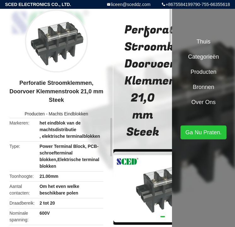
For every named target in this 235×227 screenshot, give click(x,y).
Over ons (203, 102)
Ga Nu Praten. (203, 132)
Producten (35, 113)
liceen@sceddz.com (131, 4)
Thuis (203, 41)
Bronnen (203, 87)
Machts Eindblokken (68, 113)
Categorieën (203, 57)
